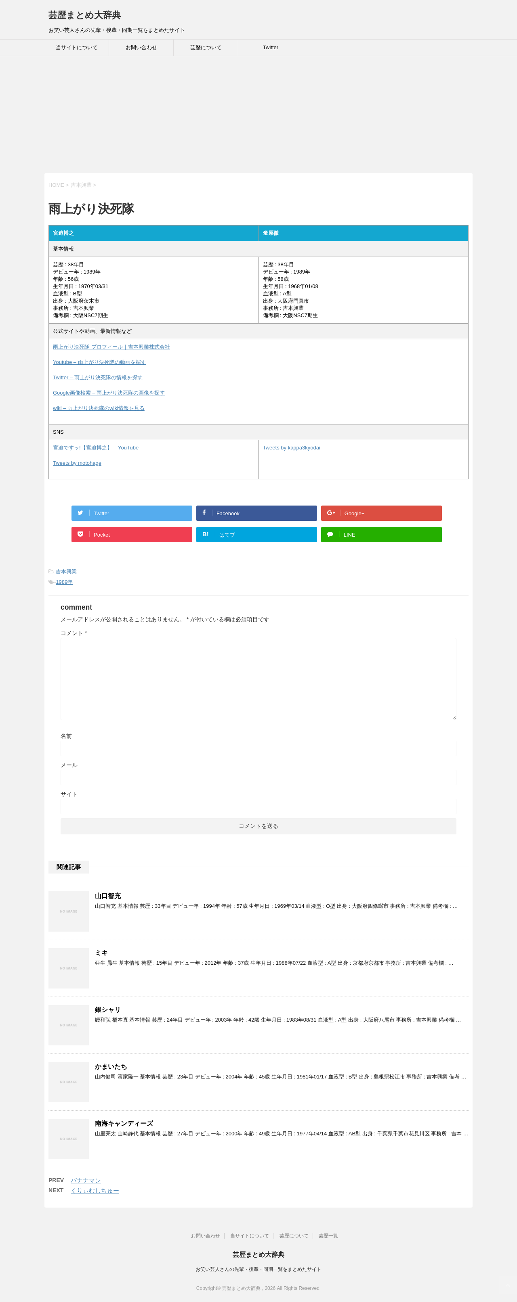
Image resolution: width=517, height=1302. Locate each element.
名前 (66, 736)
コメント (74, 633)
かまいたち (111, 1066)
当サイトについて (77, 47)
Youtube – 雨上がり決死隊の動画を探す (99, 362)
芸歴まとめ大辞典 (84, 15)
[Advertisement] (242, 116)
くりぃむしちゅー (95, 1190)
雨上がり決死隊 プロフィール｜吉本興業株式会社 (111, 347)
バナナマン (86, 1180)
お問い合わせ (141, 47)
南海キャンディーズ (124, 1123)
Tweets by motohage (77, 463)
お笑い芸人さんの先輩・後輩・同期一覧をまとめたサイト (258, 1269)
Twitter (270, 47)
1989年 (64, 582)
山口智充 (108, 895)
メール (69, 765)
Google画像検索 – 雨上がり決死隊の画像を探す (109, 393)
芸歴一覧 (328, 1236)
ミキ (101, 952)
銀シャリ (108, 1009)
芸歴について (206, 47)
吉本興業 (66, 571)
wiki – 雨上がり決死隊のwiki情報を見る (99, 408)
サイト (69, 794)
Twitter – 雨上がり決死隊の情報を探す (98, 377)
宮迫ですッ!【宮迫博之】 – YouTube (96, 448)
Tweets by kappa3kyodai (291, 448)
